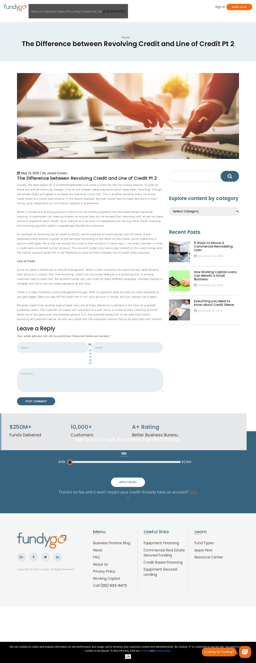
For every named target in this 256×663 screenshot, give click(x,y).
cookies (145, 651)
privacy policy (162, 651)
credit (91, 222)
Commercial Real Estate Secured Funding (164, 596)
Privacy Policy (104, 614)
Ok (129, 657)
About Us (54, 7)
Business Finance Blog (111, 585)
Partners (73, 7)
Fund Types (204, 585)
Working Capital (106, 621)
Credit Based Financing (163, 605)
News (97, 593)
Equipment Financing (161, 585)
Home (126, 39)
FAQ (96, 600)
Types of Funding (98, 7)
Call (153, 7)
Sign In (193, 7)
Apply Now (224, 7)
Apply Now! (166, 522)
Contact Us (125, 7)
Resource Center (208, 600)
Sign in (144, 541)
